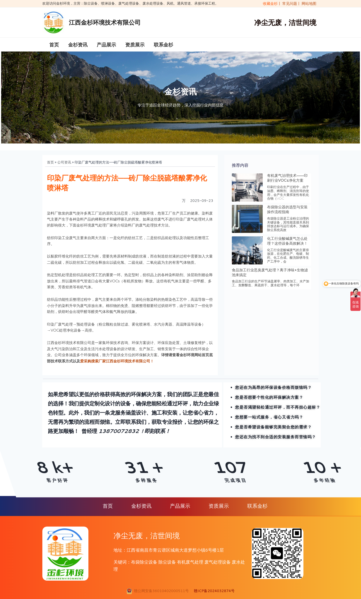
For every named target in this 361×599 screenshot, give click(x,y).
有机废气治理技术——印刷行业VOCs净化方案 (287, 181)
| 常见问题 (288, 3)
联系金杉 (163, 46)
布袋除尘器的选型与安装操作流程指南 (287, 213)
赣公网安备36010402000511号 (160, 590)
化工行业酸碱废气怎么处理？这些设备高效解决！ (287, 244)
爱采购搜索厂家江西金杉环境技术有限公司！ (117, 364)
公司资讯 (64, 165)
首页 (54, 46)
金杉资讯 (77, 46)
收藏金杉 (269, 3)
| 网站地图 (307, 3)
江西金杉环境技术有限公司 (105, 22)
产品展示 (106, 46)
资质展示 (135, 46)
